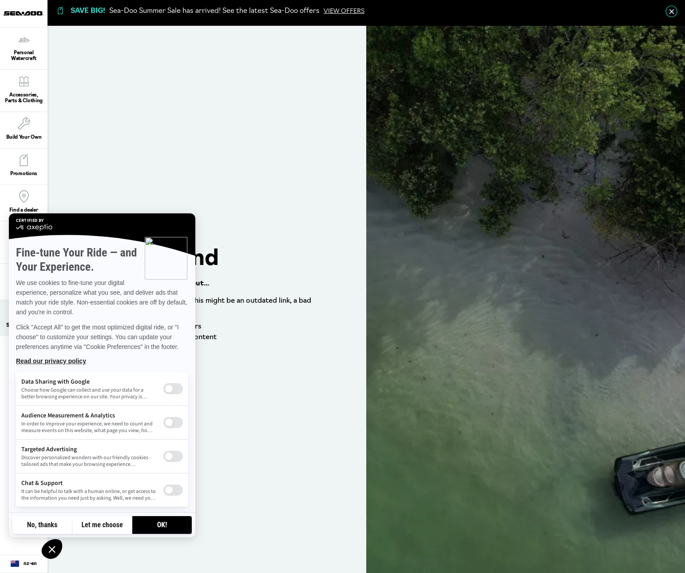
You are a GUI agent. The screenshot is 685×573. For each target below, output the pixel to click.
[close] (671, 11)
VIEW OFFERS (344, 11)
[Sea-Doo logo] (24, 13)
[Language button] (24, 564)
